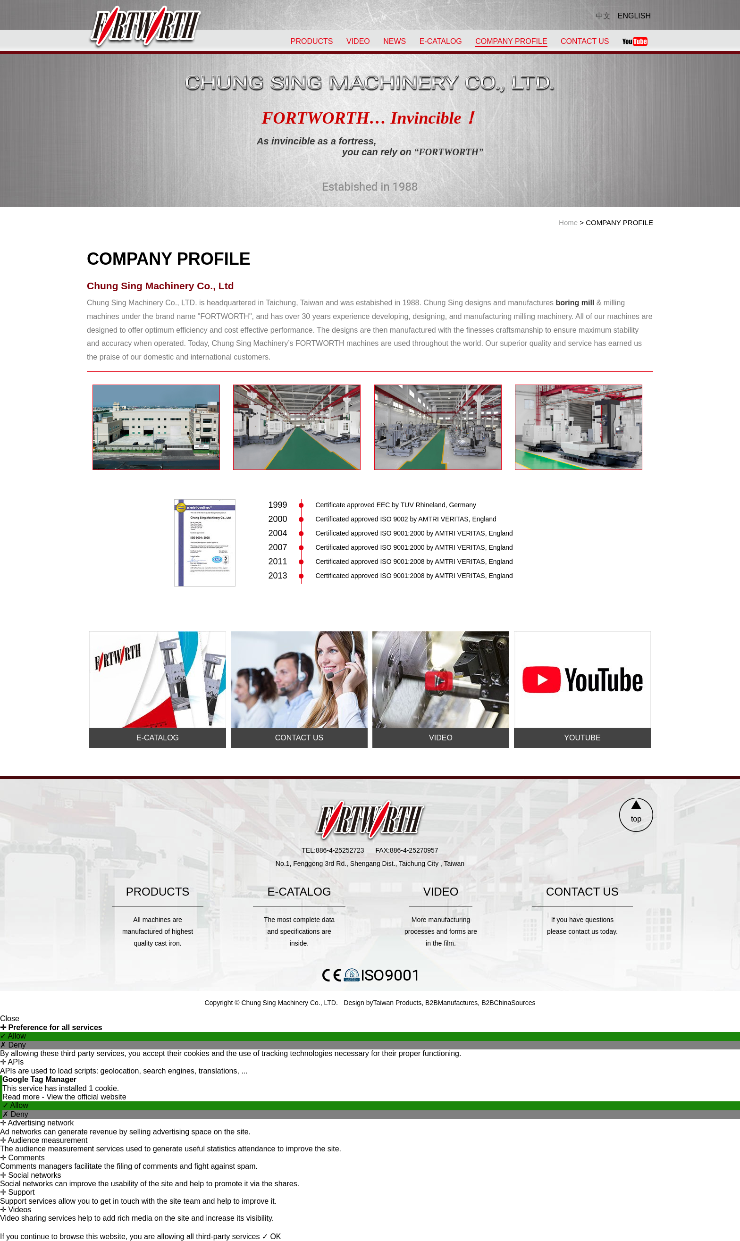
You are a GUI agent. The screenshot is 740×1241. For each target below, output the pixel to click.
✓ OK (271, 1237)
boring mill (575, 303)
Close (9, 1019)
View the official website (86, 1097)
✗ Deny (13, 1045)
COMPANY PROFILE (511, 41)
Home (568, 222)
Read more (22, 1097)
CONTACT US (585, 41)
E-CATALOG (441, 41)
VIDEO (358, 41)
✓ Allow (13, 1036)
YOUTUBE (582, 738)
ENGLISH (634, 16)
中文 (603, 16)
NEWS (394, 41)
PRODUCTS (312, 41)
